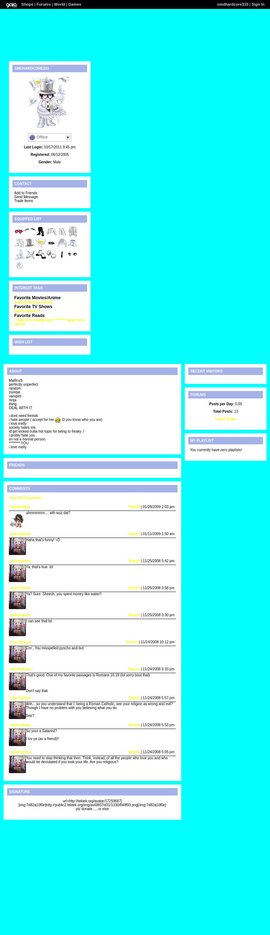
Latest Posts (225, 419)
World (59, 4)
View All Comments (25, 498)
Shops (27, 4)
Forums (44, 4)
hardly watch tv (27, 311)
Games (74, 4)
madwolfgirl (20, 507)
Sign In (258, 4)
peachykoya (20, 534)
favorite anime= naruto (33, 302)
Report (134, 507)
